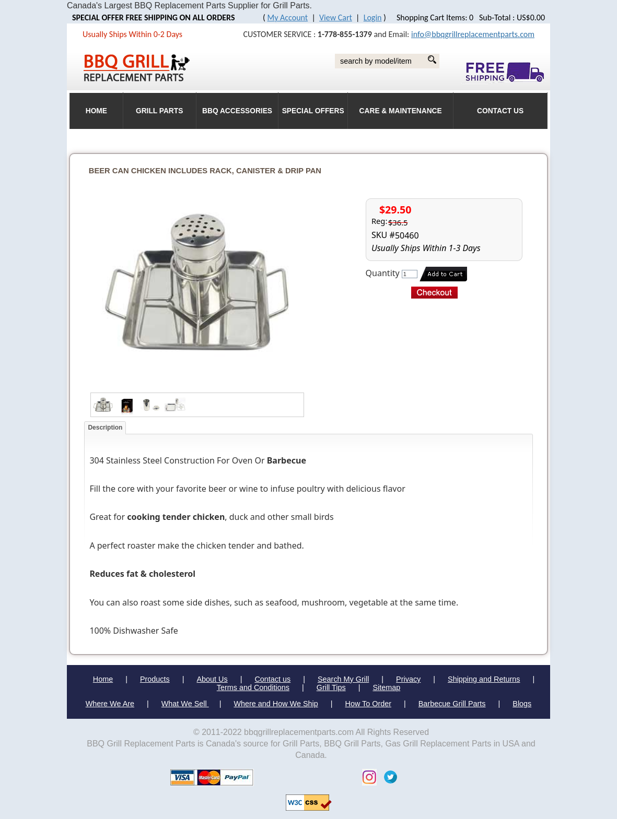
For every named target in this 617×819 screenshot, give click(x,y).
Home (103, 679)
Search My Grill (343, 679)
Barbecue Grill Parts (452, 703)
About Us (211, 679)
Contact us (272, 679)
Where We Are (110, 703)
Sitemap (386, 687)
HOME (96, 111)
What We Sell (185, 703)
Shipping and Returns (484, 679)
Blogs (522, 703)
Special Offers (313, 111)
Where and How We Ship (276, 703)
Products (155, 679)
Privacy (408, 679)
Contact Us (500, 111)
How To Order (368, 703)
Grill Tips (331, 687)
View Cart (335, 17)
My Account (287, 17)
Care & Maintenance (400, 111)
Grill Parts (159, 111)
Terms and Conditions (253, 687)
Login (373, 17)
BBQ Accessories (237, 111)
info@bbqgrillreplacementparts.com (472, 34)
